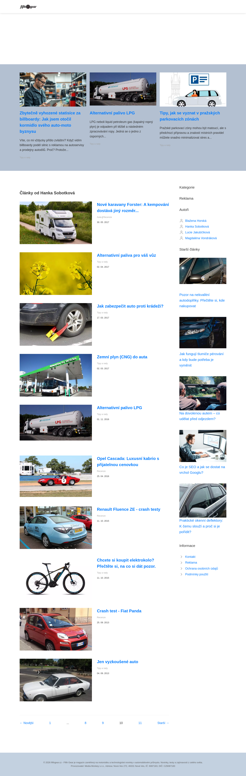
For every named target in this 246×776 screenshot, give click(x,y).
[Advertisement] (123, 39)
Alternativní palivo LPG (112, 113)
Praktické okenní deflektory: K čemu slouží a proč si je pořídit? (201, 526)
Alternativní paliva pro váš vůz (126, 255)
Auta (99, 217)
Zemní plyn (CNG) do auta (122, 357)
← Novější (26, 723)
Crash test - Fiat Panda (119, 611)
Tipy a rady (25, 157)
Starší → (163, 723)
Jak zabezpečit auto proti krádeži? (130, 306)
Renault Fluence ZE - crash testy (128, 509)
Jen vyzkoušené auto (117, 661)
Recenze (107, 217)
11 (140, 723)
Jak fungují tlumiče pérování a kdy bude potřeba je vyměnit (201, 359)
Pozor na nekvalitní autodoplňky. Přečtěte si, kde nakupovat (202, 300)
